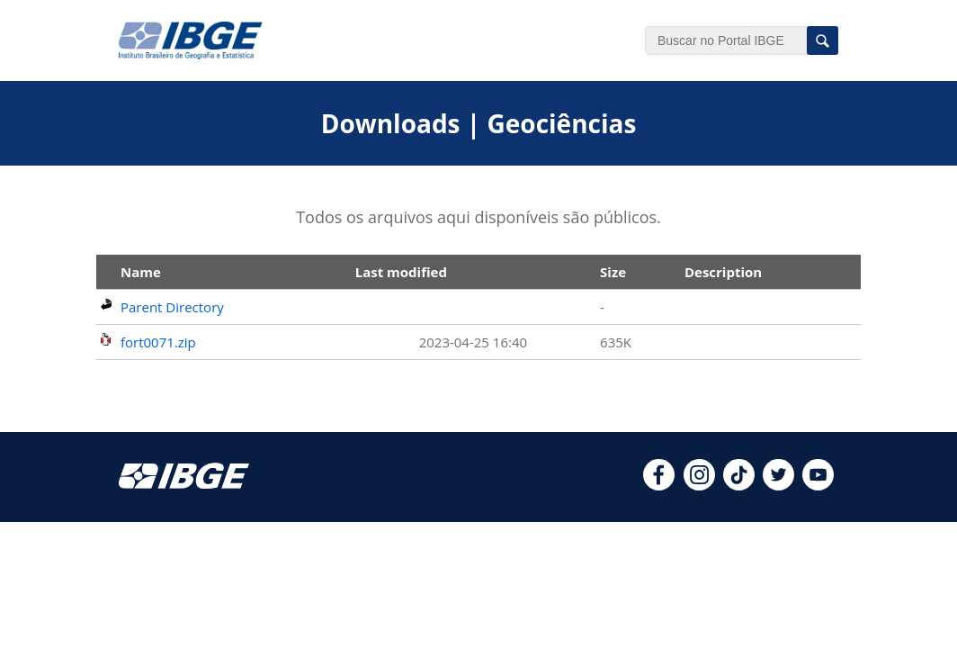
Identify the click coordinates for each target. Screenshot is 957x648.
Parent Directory (172, 307)
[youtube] (818, 485)
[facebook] (659, 485)
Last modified (401, 272)
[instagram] (699, 485)
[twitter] (778, 485)
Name (141, 272)
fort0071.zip (158, 342)
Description (723, 272)
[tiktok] (739, 485)
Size (613, 272)
